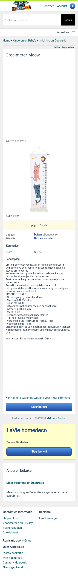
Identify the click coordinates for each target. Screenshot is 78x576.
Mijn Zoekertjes (12, 557)
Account (62, 6)
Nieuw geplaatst (13, 567)
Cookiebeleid (11, 532)
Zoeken (68, 20)
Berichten (48, 6)
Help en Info (10, 518)
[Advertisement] (39, 97)
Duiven (38, 234)
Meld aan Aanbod (56, 418)
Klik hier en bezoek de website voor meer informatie (38, 397)
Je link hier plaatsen (64, 47)
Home (6, 40)
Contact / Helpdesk (15, 562)
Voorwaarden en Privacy (18, 523)
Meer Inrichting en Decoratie (25, 483)
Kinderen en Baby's (24, 40)
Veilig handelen (12, 527)
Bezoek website (43, 238)
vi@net (26, 540)
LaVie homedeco (26, 430)
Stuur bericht (39, 407)
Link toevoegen (48, 518)
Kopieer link (12, 215)
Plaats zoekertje (13, 553)
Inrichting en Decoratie (53, 40)
